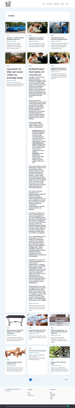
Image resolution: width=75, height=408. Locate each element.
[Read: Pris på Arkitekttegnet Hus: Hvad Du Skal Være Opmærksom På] (37, 320)
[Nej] (73, 406)
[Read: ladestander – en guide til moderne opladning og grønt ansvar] (15, 27)
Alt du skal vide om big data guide (37, 350)
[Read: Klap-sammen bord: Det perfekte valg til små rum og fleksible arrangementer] (15, 320)
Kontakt (29, 394)
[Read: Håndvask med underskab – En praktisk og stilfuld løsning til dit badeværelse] (60, 320)
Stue (44, 3)
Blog (29, 392)
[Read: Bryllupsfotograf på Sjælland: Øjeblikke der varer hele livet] (37, 27)
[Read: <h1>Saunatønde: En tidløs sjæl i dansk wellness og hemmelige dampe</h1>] (15, 58)
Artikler (8, 35)
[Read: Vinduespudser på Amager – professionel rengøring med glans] (60, 27)
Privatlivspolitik (31, 395)
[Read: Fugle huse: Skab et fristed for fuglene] (60, 351)
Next (66, 379)
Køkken (62, 3)
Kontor (67, 3)
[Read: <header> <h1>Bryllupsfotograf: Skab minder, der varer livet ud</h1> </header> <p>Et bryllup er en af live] (37, 58)
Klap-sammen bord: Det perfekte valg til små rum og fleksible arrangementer (15, 332)
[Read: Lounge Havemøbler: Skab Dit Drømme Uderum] (15, 351)
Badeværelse (56, 3)
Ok (67, 406)
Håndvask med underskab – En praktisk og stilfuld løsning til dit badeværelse (59, 332)
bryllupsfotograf (33, 282)
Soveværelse (49, 3)
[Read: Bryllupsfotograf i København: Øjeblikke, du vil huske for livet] (60, 58)
